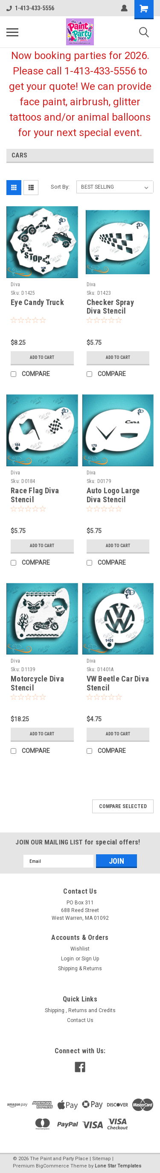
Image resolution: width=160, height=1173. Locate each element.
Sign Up (90, 959)
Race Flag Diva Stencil (35, 495)
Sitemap (101, 1158)
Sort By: (60, 187)
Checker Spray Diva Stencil (110, 307)
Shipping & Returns (80, 969)
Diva (15, 284)
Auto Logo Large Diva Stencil (113, 495)
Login (67, 959)
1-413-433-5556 (30, 8)
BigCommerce (52, 1166)
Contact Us (80, 1020)
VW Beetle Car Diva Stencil (118, 683)
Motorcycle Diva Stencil (37, 683)
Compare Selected (123, 806)
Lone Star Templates (118, 1166)
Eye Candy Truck (37, 302)
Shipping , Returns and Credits (80, 1010)
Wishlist (80, 949)
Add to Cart (42, 357)
